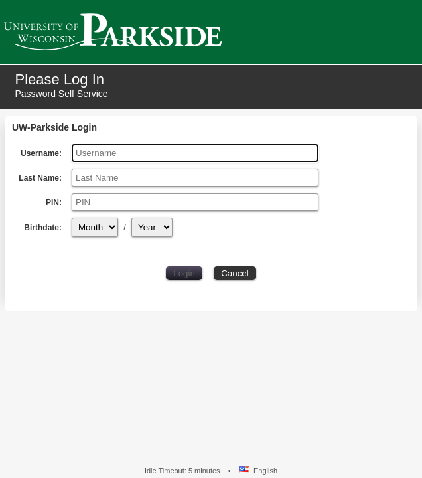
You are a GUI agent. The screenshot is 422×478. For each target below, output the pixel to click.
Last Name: (40, 178)
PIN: (54, 202)
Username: (41, 153)
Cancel (235, 273)
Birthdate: (46, 227)
